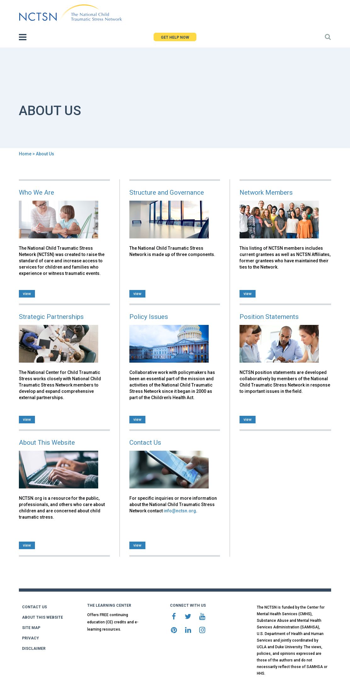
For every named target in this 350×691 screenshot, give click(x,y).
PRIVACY (30, 638)
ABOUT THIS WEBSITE (42, 617)
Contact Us (145, 442)
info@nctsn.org (180, 510)
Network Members (266, 192)
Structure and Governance (166, 192)
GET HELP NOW (175, 37)
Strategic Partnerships (51, 316)
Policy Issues (148, 316)
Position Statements (269, 316)
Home (25, 153)
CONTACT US (34, 607)
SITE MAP (31, 628)
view (27, 294)
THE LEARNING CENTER (109, 605)
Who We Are (36, 192)
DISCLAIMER (34, 648)
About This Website (47, 442)
